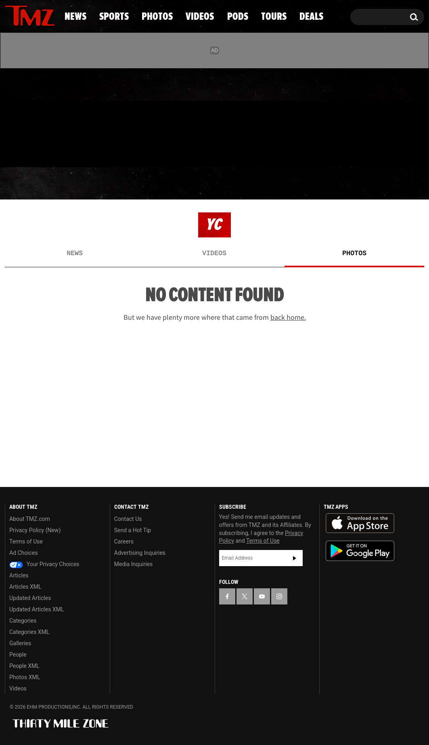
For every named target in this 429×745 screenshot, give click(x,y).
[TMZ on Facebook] (11, 116)
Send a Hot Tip (132, 530)
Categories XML (29, 632)
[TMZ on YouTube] (262, 596)
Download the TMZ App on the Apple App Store (360, 523)
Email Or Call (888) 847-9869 (97, 151)
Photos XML (24, 677)
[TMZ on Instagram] (53, 115)
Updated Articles (30, 598)
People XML (24, 666)
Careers (124, 541)
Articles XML (25, 586)
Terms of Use (26, 541)
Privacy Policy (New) (35, 530)
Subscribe (295, 558)
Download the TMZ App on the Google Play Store (360, 551)
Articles (19, 575)
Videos (218, 183)
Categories (22, 620)
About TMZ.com (29, 519)
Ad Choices (23, 553)
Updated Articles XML (36, 609)
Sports (84, 183)
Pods (276, 183)
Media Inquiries (133, 564)
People (18, 654)
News (24, 183)
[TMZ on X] (23, 116)
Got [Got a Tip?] (30, 150)
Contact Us (128, 519)
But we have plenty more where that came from (214, 317)
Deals (391, 183)
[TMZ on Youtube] (37, 116)
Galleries (20, 643)
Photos (151, 183)
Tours (333, 183)
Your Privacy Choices (44, 564)
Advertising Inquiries (139, 553)
